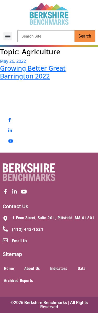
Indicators (58, 268)
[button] (7, 36)
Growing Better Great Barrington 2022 (33, 72)
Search (84, 36)
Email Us (19, 240)
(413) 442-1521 (27, 229)
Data (81, 268)
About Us (32, 268)
